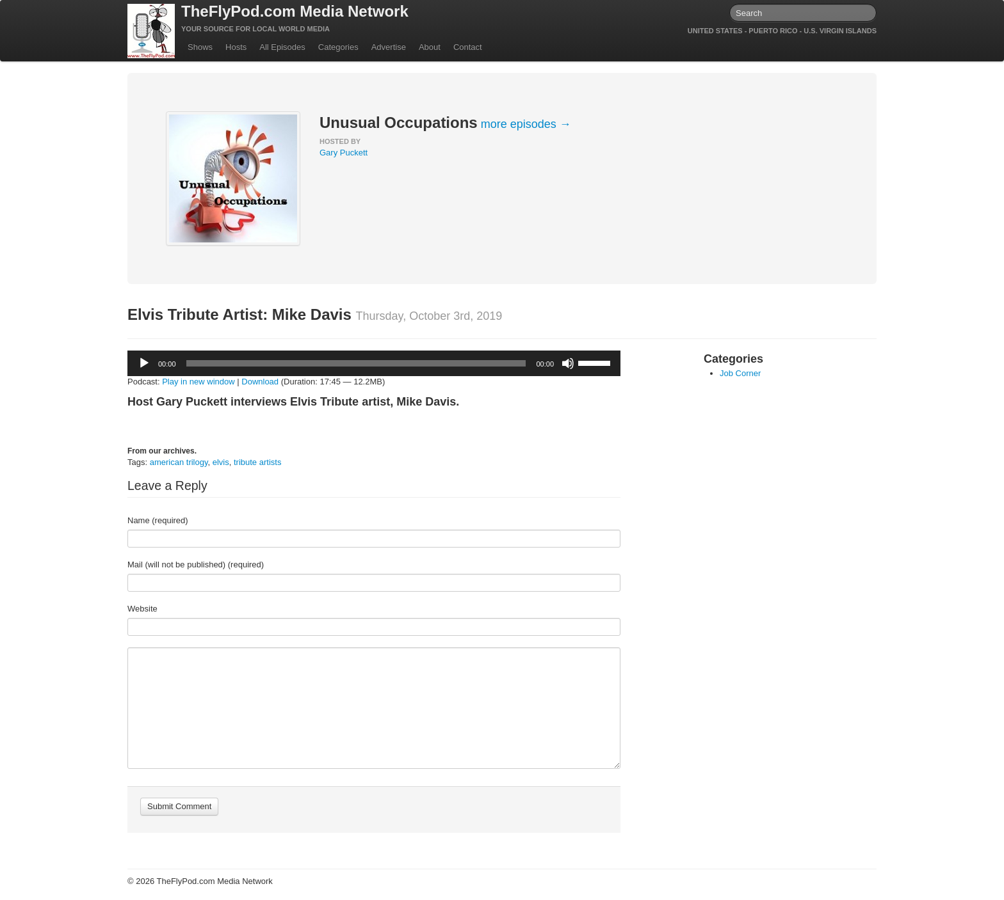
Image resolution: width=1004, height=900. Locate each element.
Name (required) (157, 520)
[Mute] (568, 363)
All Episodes (282, 47)
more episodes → (526, 124)
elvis (221, 462)
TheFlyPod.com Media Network (295, 11)
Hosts (236, 47)
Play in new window (198, 381)
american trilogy (179, 462)
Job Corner (740, 373)
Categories (338, 47)
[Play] (144, 363)
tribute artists (257, 462)
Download (260, 381)
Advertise (388, 47)
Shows (200, 47)
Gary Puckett (344, 152)
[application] (373, 363)
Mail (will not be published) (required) (195, 564)
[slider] (356, 363)
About (430, 47)
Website (142, 608)
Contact (467, 47)
